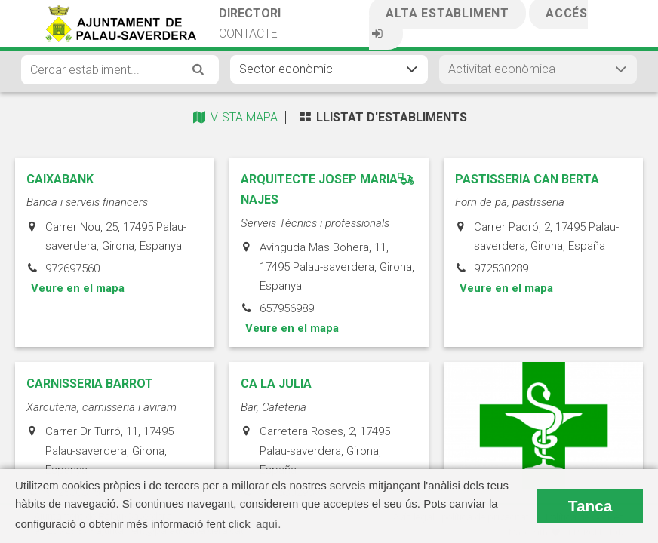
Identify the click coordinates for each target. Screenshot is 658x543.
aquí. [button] (268, 523)
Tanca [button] (590, 505)
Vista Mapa (234, 117)
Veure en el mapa (78, 415)
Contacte (248, 33)
